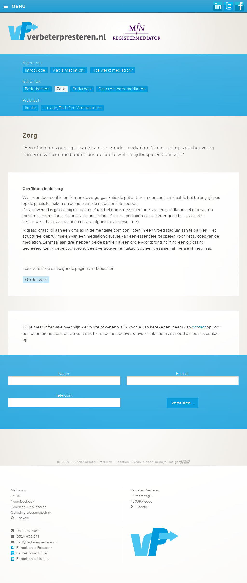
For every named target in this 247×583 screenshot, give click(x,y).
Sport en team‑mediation (122, 88)
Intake (30, 107)
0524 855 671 (28, 536)
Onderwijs (82, 88)
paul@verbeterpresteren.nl (37, 542)
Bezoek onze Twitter (32, 553)
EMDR (15, 495)
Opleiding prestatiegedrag (31, 512)
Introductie (35, 70)
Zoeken (22, 518)
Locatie (142, 506)
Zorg (61, 88)
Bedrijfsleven (37, 88)
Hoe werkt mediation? (112, 70)
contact (199, 327)
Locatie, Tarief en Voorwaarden (72, 107)
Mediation (18, 490)
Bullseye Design (166, 461)
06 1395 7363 (28, 531)
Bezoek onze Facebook (34, 547)
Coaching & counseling (29, 506)
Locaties (122, 461)
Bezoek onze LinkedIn (33, 558)
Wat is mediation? (68, 70)
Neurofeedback (22, 501)
